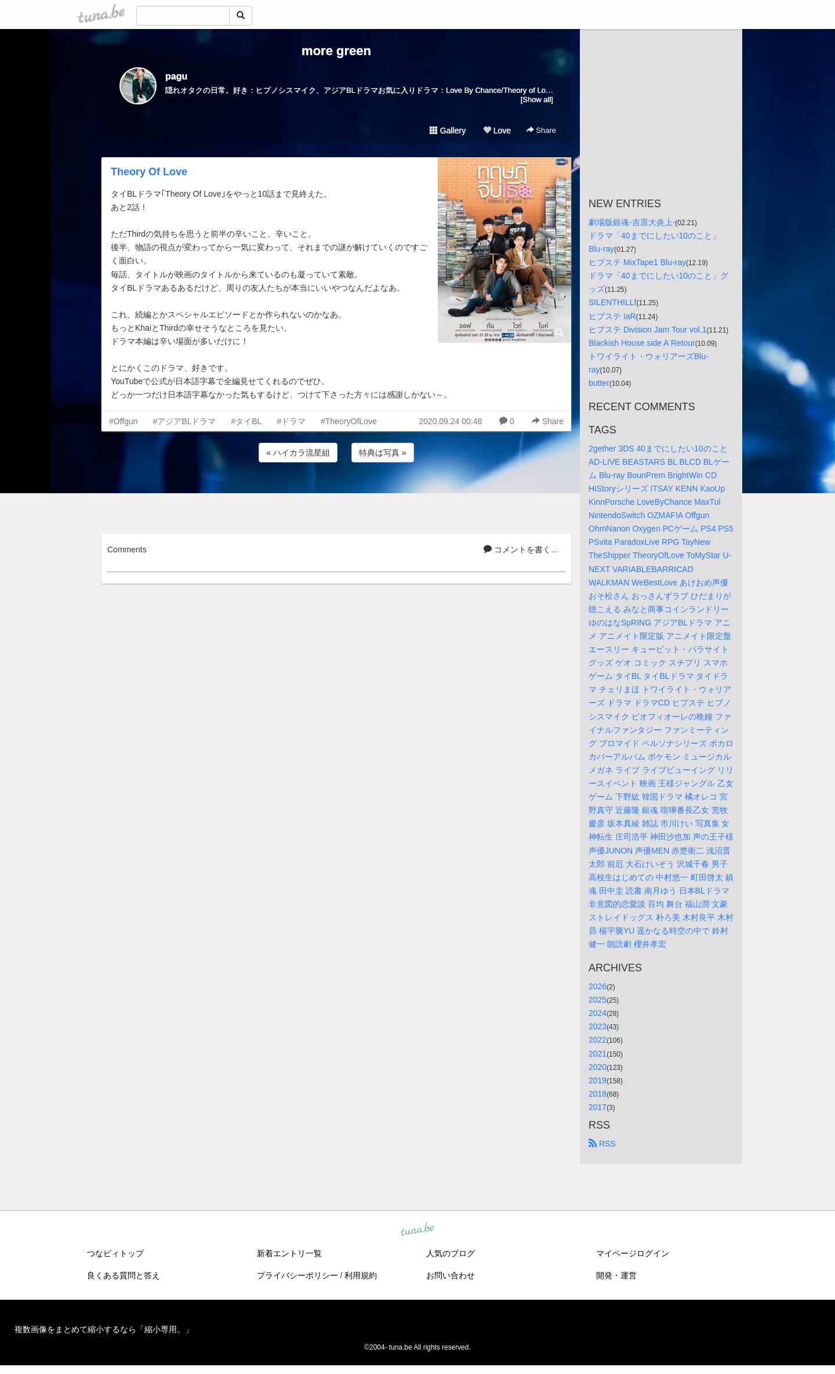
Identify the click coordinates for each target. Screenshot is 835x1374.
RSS (602, 1143)
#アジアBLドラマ (184, 421)
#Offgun (123, 421)
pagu (176, 76)
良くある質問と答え (123, 1275)
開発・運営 (616, 1275)
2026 (598, 986)
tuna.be (417, 1230)
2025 (598, 999)
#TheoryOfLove (349, 421)
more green (336, 51)
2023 (598, 1026)
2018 (598, 1093)
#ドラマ (291, 421)
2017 (598, 1107)
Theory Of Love (149, 172)
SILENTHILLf (612, 302)
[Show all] (537, 99)
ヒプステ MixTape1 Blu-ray (637, 262)
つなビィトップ (115, 1253)
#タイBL (246, 421)
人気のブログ (450, 1253)
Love (497, 130)
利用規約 (360, 1275)
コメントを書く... (521, 549)
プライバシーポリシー (297, 1275)
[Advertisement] (336, 496)
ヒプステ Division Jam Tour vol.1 (648, 329)
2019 (598, 1080)
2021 (598, 1053)
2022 (598, 1039)
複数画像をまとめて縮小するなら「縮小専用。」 (103, 1329)
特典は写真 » (382, 452)
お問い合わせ (450, 1275)
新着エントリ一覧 (289, 1253)
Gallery (448, 130)
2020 (598, 1067)
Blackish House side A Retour (642, 343)
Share (541, 130)
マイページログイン (632, 1253)
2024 (598, 1013)
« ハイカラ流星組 (298, 452)
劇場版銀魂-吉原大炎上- (632, 222)
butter (599, 383)
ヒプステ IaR (612, 316)
